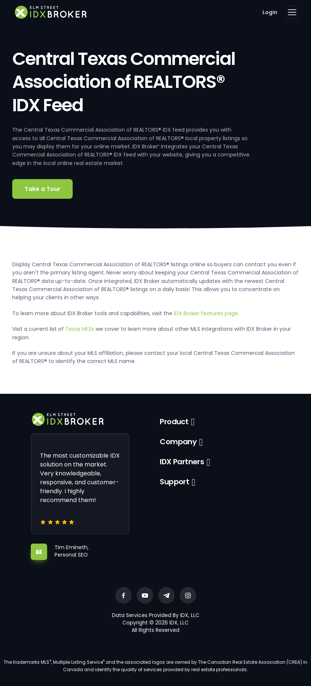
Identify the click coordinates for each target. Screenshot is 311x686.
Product (174, 421)
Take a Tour (42, 189)
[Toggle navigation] (291, 12)
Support (174, 481)
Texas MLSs (79, 329)
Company (178, 441)
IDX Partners (182, 461)
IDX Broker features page (206, 313)
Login (269, 12)
